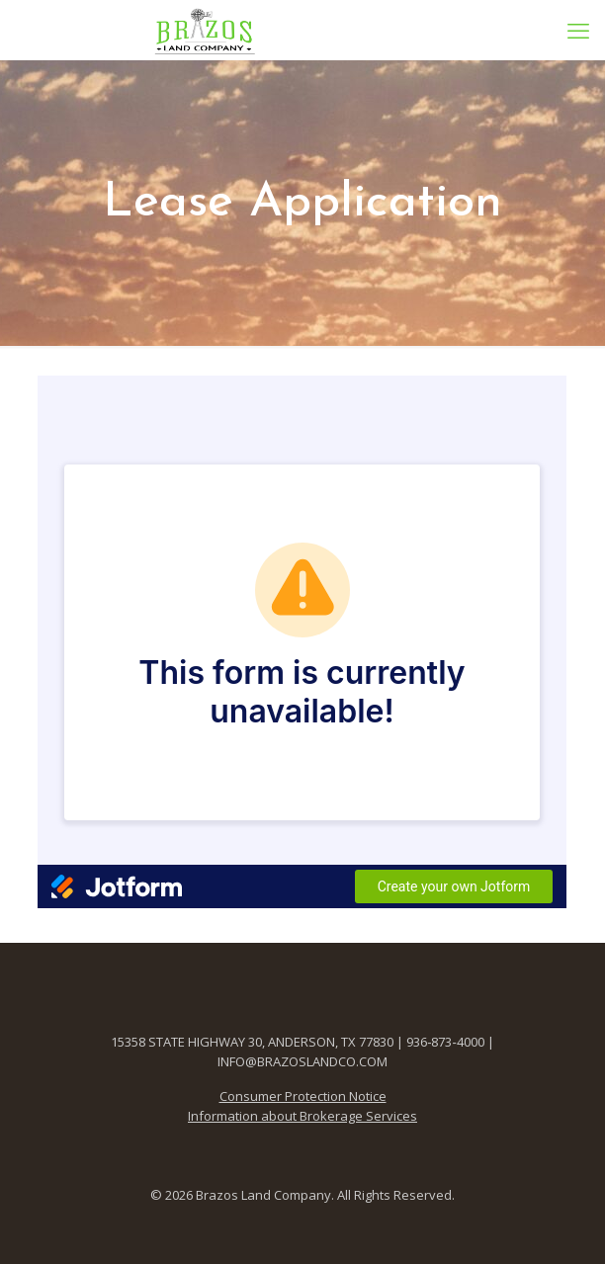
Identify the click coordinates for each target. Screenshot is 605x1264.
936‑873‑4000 (445, 1042)
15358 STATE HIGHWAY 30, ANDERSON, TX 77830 (252, 1042)
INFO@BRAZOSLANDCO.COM (302, 1061)
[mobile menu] (578, 29)
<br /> (302, 642)
